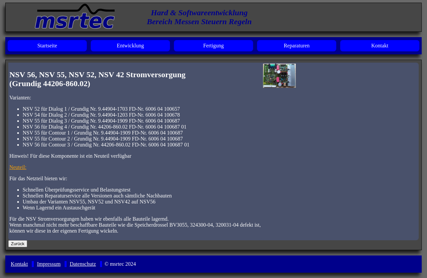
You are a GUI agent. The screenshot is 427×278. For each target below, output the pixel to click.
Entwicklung (130, 45)
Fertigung (213, 45)
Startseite (47, 45)
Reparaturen (296, 45)
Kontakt (380, 45)
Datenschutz (83, 264)
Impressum (49, 264)
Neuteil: (18, 167)
